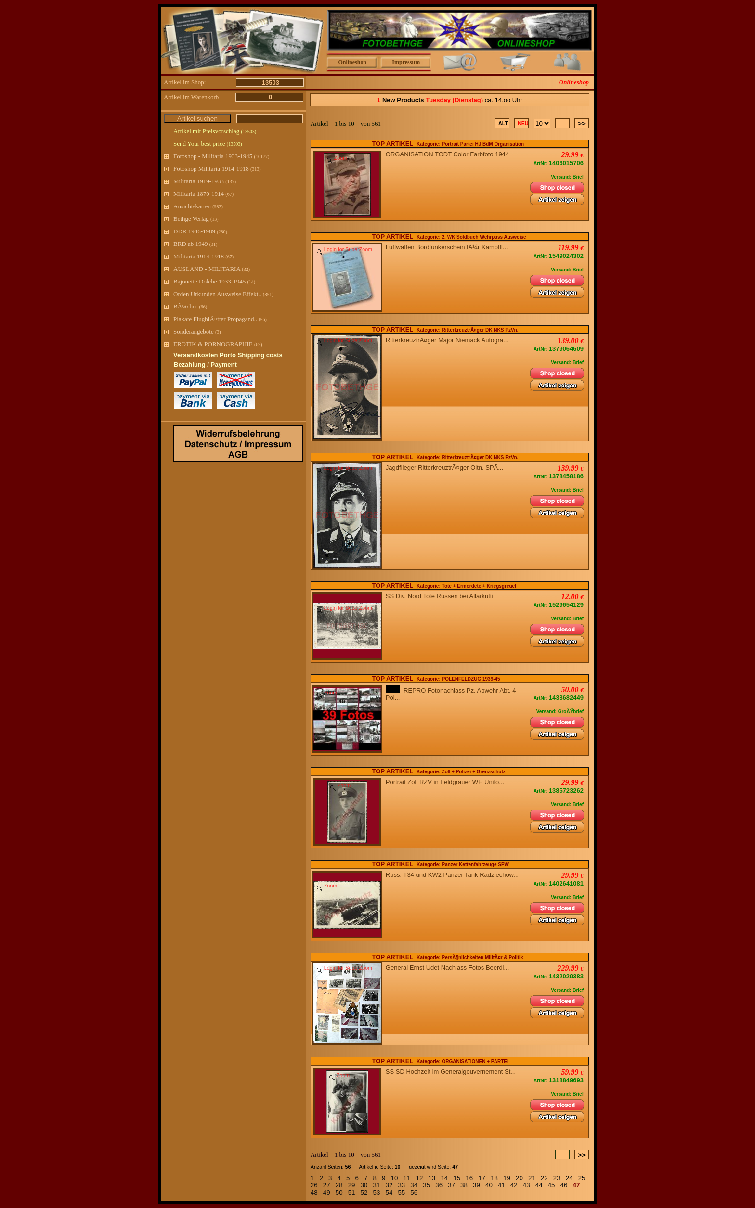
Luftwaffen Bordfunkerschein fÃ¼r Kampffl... (448, 247)
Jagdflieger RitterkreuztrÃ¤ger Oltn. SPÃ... (446, 467)
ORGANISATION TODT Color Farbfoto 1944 (449, 154)
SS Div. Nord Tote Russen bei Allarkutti (441, 596)
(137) (230, 181)
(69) (258, 344)
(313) (255, 169)
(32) (246, 269)
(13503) (248, 131)
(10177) (262, 156)
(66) (203, 306)
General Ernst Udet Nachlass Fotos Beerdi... (449, 967)
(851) (268, 294)
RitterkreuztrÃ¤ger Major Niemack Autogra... (449, 340)
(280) (222, 231)
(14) (251, 281)
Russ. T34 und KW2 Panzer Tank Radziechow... (454, 874)
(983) (217, 206)
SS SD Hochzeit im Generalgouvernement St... (452, 1071)
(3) (218, 331)
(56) (263, 319)
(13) (214, 219)
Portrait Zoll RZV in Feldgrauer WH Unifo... (447, 781)
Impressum (406, 62)
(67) (229, 194)
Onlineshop (352, 62)
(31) (213, 244)
